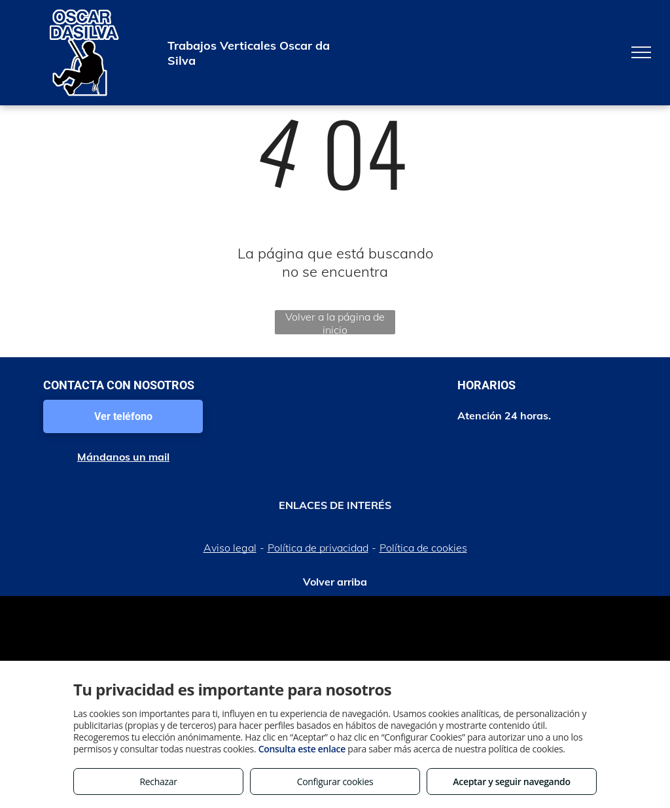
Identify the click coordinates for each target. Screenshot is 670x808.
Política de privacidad (318, 547)
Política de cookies (423, 547)
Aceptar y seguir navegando (511, 781)
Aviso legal (229, 547)
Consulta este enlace (301, 749)
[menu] (641, 52)
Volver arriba (335, 581)
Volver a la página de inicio (335, 322)
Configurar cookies (335, 781)
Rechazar (158, 781)
